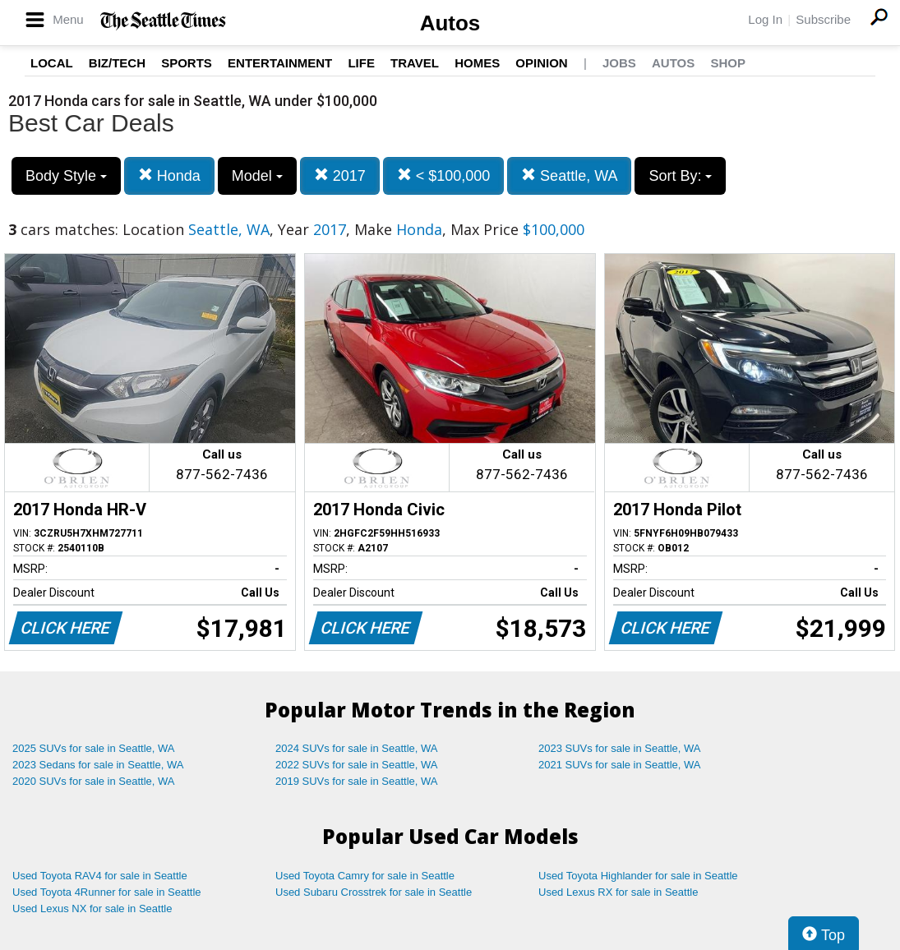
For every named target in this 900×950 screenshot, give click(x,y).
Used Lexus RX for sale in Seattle (618, 892)
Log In (765, 19)
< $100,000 (444, 175)
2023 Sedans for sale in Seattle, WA (97, 765)
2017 (340, 175)
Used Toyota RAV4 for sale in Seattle (99, 875)
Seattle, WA (569, 175)
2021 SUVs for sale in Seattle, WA (619, 765)
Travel (414, 63)
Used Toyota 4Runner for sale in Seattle (106, 892)
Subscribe (823, 19)
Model (257, 176)
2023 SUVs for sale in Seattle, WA (619, 748)
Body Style (66, 176)
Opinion (541, 63)
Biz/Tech (117, 63)
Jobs (619, 63)
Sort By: (680, 176)
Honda (169, 175)
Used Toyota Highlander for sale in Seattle (638, 875)
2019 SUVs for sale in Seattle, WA (356, 781)
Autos (450, 23)
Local (51, 63)
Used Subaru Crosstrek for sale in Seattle (373, 892)
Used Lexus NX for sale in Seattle (92, 908)
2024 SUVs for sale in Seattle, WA (356, 748)
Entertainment (280, 63)
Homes (477, 63)
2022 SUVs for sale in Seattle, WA (356, 765)
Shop (727, 63)
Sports (186, 63)
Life (361, 63)
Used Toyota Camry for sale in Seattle (365, 875)
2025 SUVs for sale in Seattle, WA (93, 748)
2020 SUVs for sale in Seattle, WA (93, 781)
